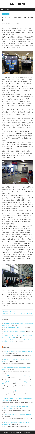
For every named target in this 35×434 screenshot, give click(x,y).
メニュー (7, 9)
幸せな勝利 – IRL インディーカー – (11, 311)
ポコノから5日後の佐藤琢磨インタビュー (14, 331)
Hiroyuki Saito (5, 14)
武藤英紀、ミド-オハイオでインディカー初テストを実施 (17, 313)
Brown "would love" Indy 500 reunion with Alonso (17, 414)
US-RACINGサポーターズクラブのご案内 (14, 327)
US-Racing (17, 3)
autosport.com (6, 347)
